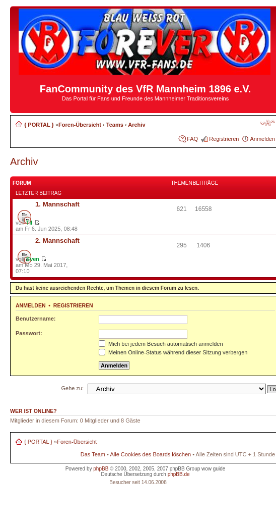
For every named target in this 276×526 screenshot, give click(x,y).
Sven (32, 259)
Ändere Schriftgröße (267, 122)
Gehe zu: (72, 388)
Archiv (136, 125)
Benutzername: (35, 318)
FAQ (192, 139)
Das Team (93, 454)
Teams (114, 125)
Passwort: (29, 333)
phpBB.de (179, 474)
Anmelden (262, 139)
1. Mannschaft (57, 204)
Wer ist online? (33, 411)
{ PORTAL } (39, 125)
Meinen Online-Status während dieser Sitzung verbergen (173, 352)
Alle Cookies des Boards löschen (150, 454)
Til (29, 223)
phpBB (100, 468)
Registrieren (224, 139)
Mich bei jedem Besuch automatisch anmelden (161, 344)
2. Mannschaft (57, 240)
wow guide (213, 468)
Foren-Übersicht (79, 125)
